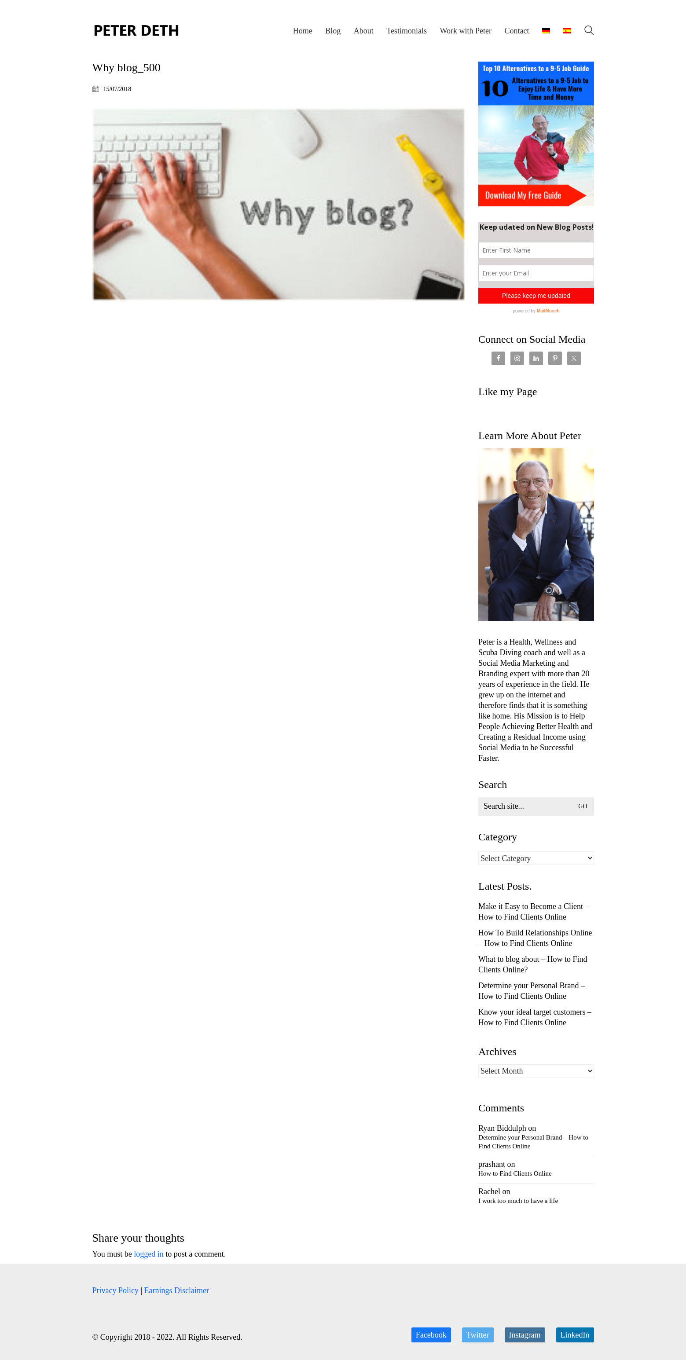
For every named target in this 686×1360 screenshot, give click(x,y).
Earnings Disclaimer (176, 1290)
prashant (491, 1164)
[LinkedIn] (575, 1334)
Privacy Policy (115, 1290)
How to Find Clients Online (515, 1173)
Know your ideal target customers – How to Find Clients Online (534, 1017)
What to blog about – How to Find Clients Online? (532, 964)
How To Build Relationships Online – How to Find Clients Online (535, 938)
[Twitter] (478, 1334)
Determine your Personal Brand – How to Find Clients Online (531, 991)
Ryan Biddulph (502, 1128)
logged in (149, 1254)
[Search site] (589, 32)
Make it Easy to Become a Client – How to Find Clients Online (533, 911)
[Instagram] (525, 1334)
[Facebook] (431, 1334)
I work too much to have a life (518, 1200)
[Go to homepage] (136, 31)
